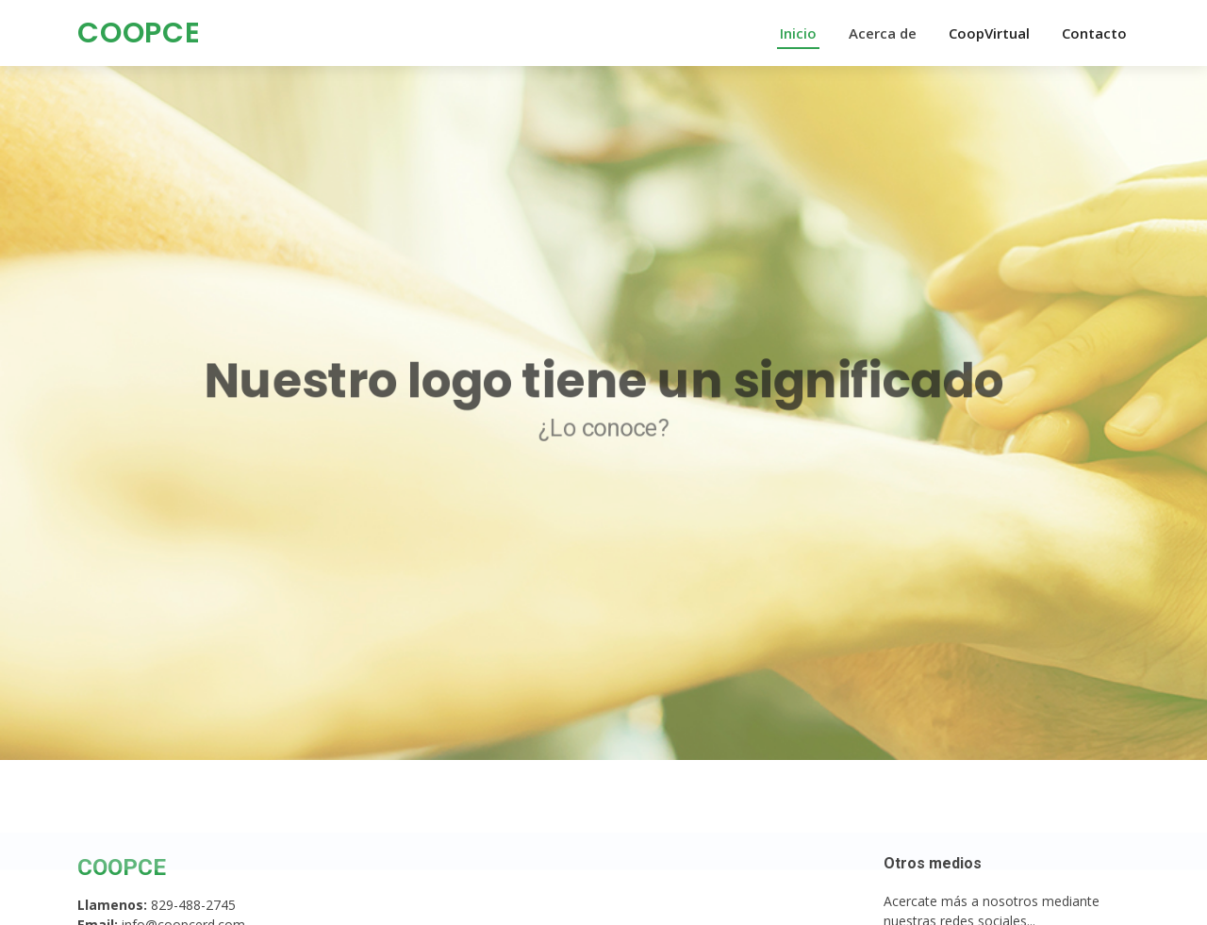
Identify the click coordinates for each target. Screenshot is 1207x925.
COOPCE (139, 33)
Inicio (798, 33)
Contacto (1094, 33)
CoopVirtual (989, 33)
